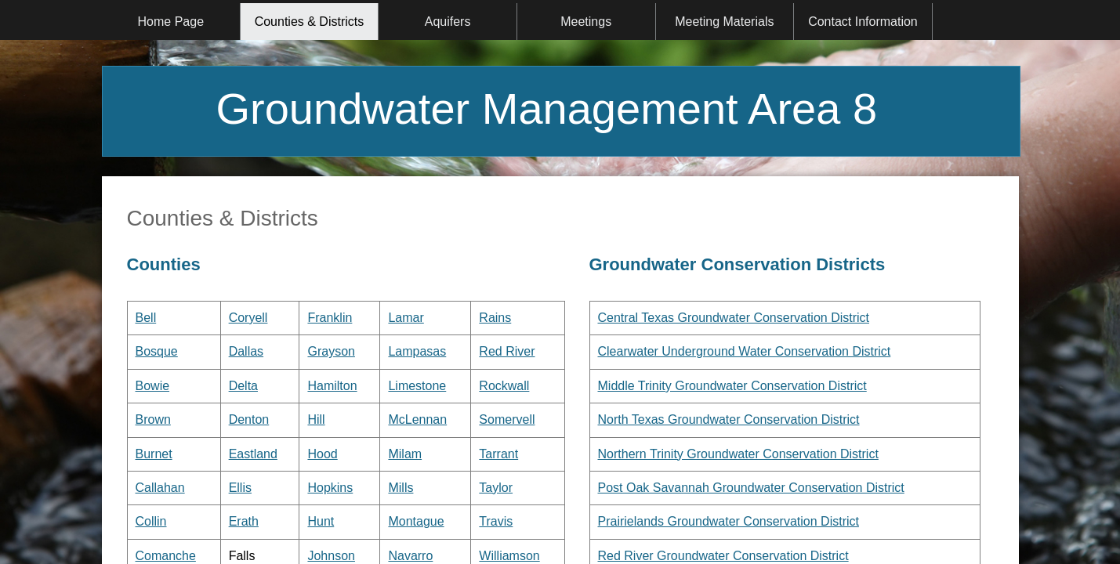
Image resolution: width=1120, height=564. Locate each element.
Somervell (507, 419)
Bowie (153, 385)
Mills (400, 487)
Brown (153, 419)
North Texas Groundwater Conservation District (729, 419)
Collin (151, 521)
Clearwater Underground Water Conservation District (744, 351)
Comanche (166, 555)
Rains (495, 317)
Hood (322, 454)
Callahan (160, 487)
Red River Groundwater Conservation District (723, 555)
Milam (405, 454)
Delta (243, 385)
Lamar (405, 317)
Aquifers (448, 21)
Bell (146, 317)
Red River (507, 351)
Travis (496, 521)
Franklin (329, 317)
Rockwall (504, 385)
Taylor (496, 487)
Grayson (330, 351)
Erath (244, 521)
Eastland (253, 454)
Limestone (417, 385)
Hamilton (332, 385)
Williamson (509, 555)
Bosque (157, 351)
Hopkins (330, 487)
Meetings (585, 21)
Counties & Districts (309, 21)
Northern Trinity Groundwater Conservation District (738, 454)
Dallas (246, 351)
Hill (315, 419)
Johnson (331, 555)
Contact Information (863, 21)
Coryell (248, 317)
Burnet (154, 454)
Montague (416, 521)
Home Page (171, 21)
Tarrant (498, 454)
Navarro (410, 555)
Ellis (240, 487)
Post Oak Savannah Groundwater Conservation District (751, 487)
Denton (249, 419)
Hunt (320, 521)
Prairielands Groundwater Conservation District (728, 521)
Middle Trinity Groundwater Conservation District (732, 385)
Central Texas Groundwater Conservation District (734, 317)
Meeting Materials (724, 21)
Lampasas (417, 351)
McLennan (417, 419)
